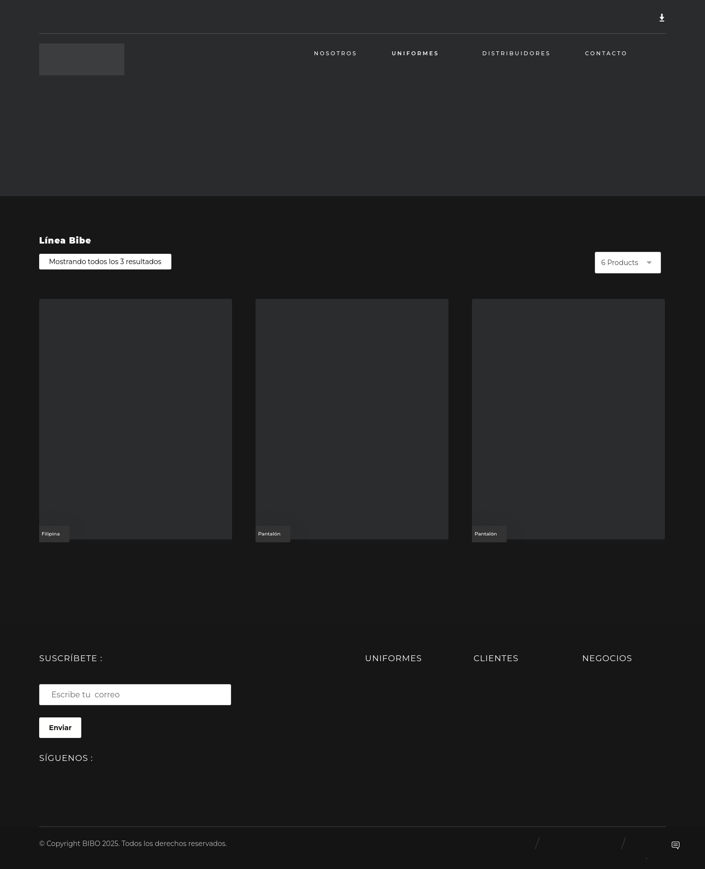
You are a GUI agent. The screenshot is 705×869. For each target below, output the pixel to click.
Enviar (60, 727)
